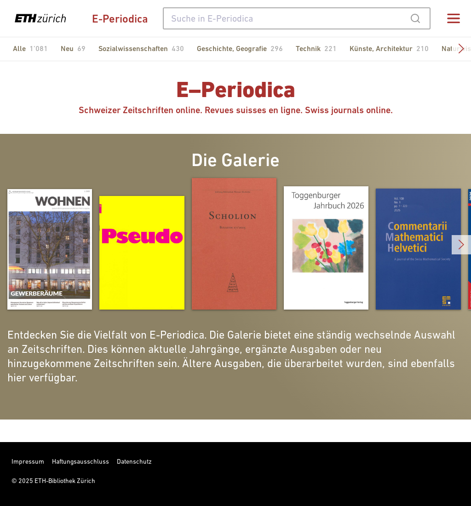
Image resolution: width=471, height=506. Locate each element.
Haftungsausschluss (80, 461)
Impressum (27, 461)
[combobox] (297, 18)
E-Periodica (120, 18)
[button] (461, 49)
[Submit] (415, 18)
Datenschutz (134, 461)
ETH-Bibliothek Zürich (64, 480)
